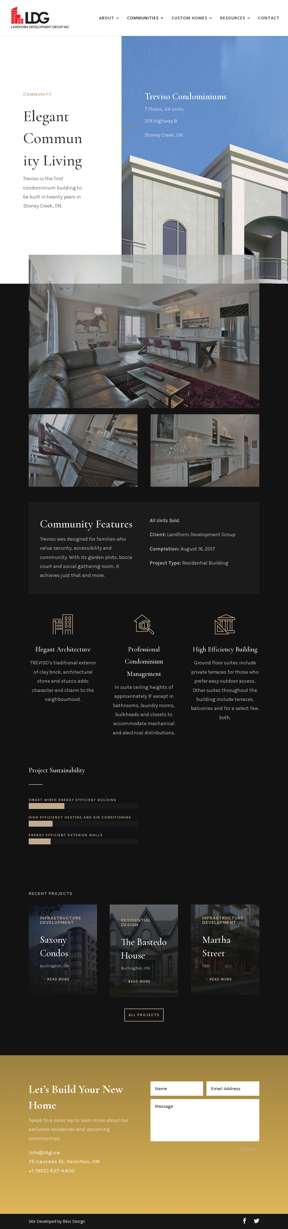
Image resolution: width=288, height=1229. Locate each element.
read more (58, 979)
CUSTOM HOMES (189, 18)
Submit (247, 1149)
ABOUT (106, 18)
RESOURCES (232, 18)
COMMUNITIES (143, 18)
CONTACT (269, 18)
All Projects (144, 1015)
